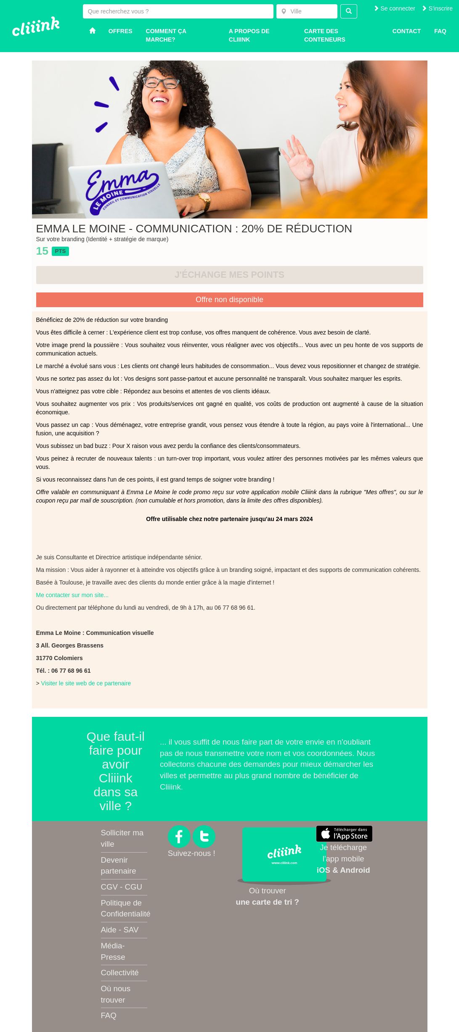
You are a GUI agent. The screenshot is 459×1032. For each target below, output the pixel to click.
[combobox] (306, 11)
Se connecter (394, 8)
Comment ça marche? (166, 35)
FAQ (109, 1015)
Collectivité (120, 972)
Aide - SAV (120, 929)
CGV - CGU (121, 886)
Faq (440, 31)
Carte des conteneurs (324, 35)
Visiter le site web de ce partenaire (86, 683)
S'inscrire (437, 8)
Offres (121, 31)
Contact (407, 31)
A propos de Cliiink (249, 35)
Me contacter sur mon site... (72, 595)
